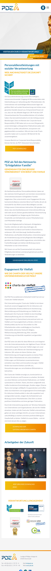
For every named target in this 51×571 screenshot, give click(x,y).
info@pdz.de (29, 563)
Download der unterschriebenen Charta (24, 428)
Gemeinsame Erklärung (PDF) (25, 260)
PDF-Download (19, 149)
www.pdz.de (29, 565)
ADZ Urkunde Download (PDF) (24, 485)
